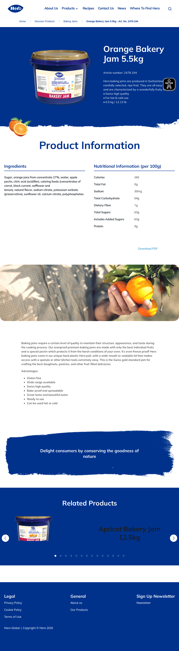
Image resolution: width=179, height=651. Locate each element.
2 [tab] (60, 556)
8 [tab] (92, 556)
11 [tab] (108, 556)
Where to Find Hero (145, 8)
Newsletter (144, 603)
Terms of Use (12, 617)
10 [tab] (102, 556)
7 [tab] (87, 556)
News (122, 8)
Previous (5, 538)
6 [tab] (81, 556)
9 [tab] (97, 556)
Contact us (106, 8)
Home (22, 21)
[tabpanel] (49, 533)
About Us (51, 8)
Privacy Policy (13, 603)
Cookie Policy (13, 610)
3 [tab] (66, 556)
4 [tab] (71, 556)
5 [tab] (76, 556)
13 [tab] (118, 556)
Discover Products (45, 21)
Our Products (79, 610)
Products (68, 8)
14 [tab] (123, 556)
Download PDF (148, 248)
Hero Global (12, 628)
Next (173, 538)
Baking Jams (70, 21)
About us (76, 603)
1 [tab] (55, 556)
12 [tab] (113, 556)
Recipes (88, 8)
